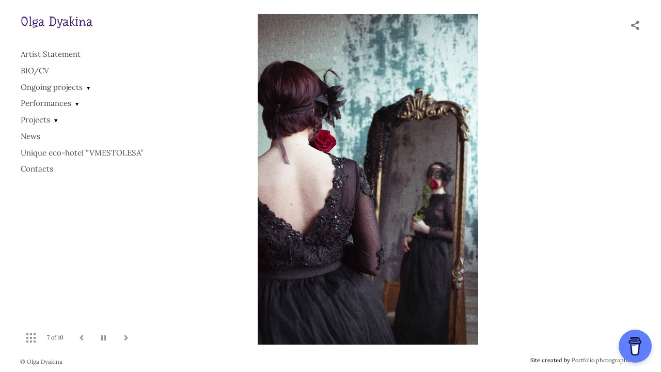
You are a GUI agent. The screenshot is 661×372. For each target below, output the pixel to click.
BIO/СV (35, 70)
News (30, 136)
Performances (46, 103)
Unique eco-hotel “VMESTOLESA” (82, 153)
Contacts (37, 169)
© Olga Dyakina (41, 361)
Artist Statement (51, 54)
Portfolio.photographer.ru (606, 360)
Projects (35, 120)
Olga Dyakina (56, 21)
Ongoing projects (52, 87)
